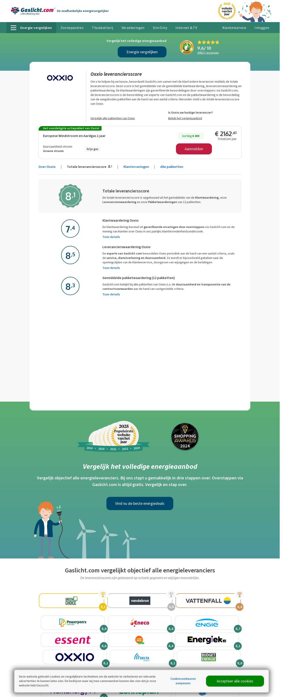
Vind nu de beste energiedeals (139, 503)
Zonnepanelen (72, 27)
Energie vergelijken (142, 52)
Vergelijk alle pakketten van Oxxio (113, 118)
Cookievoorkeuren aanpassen (183, 681)
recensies (208, 53)
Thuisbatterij (102, 27)
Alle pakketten (171, 166)
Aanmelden (194, 149)
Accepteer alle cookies (235, 681)
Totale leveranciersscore (90, 166)
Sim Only (160, 27)
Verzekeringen (133, 27)
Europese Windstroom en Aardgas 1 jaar (74, 135)
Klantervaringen (136, 166)
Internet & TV (186, 27)
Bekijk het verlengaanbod (185, 118)
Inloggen (262, 27)
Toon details (111, 237)
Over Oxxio (47, 166)
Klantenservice (234, 27)
